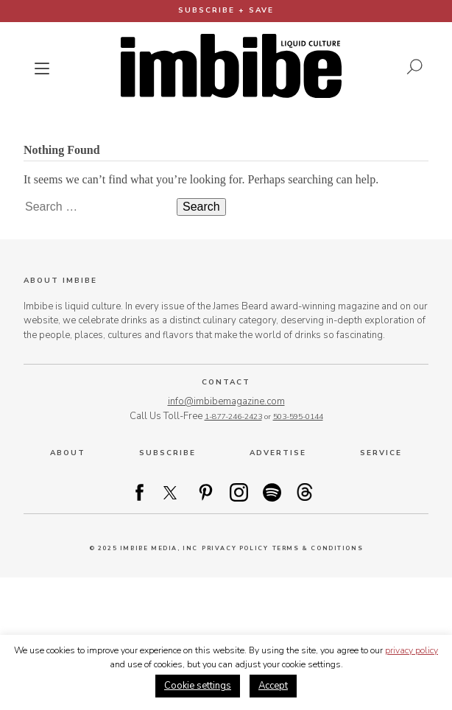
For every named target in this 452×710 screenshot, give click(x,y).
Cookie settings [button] (197, 685)
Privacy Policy (235, 548)
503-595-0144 (298, 416)
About (67, 453)
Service (381, 453)
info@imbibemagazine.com (226, 401)
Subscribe (167, 453)
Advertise (278, 453)
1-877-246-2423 (233, 416)
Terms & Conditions (318, 548)
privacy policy (411, 650)
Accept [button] (273, 685)
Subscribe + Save (226, 10)
